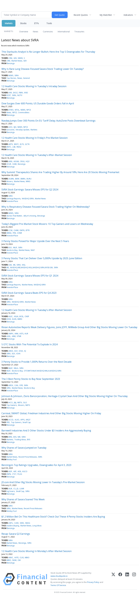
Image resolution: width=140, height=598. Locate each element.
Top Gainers (11, 405)
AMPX (11, 333)
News (35, 31)
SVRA (17, 75)
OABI (14, 164)
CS (14, 488)
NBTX (19, 402)
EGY (10, 247)
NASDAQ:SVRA (28, 198)
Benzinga (11, 63)
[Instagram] (134, 579)
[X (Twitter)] (113, 579)
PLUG (19, 474)
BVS (14, 437)
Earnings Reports (13, 198)
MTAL (17, 110)
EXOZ (15, 92)
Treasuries (79, 31)
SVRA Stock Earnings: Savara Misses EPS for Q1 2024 (29, 275)
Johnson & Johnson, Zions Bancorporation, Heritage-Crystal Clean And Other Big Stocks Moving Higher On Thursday (64, 396)
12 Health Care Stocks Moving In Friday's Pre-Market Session (34, 137)
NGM (14, 560)
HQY (28, 161)
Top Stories (11, 78)
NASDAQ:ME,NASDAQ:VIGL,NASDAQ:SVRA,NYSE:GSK (31, 267)
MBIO (27, 557)
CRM (10, 58)
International (64, 31)
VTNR (19, 336)
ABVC (11, 557)
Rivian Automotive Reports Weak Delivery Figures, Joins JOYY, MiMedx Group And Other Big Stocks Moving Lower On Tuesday (69, 327)
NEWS (20, 58)
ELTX (22, 144)
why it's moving (30, 216)
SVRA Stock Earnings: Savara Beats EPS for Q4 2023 (29, 292)
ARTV (11, 144)
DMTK (22, 230)
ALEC (11, 316)
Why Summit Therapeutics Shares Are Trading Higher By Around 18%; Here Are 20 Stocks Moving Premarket (60, 172)
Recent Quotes (81, 15)
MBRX (19, 319)
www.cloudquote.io (59, 576)
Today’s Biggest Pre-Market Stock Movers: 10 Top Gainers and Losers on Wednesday (47, 224)
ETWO (11, 110)
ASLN (16, 316)
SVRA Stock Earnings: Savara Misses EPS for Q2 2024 (29, 189)
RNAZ (19, 147)
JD (17, 488)
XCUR (8, 164)
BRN (10, 437)
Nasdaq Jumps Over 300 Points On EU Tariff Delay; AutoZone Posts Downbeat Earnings (48, 120)
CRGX (22, 161)
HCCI (11, 402)
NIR (19, 437)
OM (19, 560)
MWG (28, 181)
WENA (8, 233)
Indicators (128, 15)
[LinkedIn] (127, 579)
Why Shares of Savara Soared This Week (23, 499)
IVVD (26, 92)
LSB (13, 147)
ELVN (14, 319)
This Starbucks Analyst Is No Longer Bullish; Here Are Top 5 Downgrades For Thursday (48, 51)
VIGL (24, 265)
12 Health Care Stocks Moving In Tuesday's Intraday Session (33, 86)
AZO (10, 127)
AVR (10, 92)
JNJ (15, 402)
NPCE (28, 110)
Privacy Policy (93, 582)
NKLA (16, 368)
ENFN (8, 474)
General (26, 78)
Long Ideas (36, 525)
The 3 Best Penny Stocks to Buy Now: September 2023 (30, 379)
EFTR (28, 230)
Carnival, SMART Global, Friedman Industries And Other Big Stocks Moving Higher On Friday (51, 413)
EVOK (8, 319)
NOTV (19, 95)
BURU (29, 178)
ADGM (16, 161)
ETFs (36, 23)
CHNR (16, 230)
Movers (9, 181)
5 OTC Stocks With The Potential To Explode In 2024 (29, 344)
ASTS (21, 333)
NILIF (15, 247)
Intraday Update (22, 129)
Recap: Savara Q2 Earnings (15, 533)
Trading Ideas (20, 439)
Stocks (23, 23)
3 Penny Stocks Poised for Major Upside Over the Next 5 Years (35, 241)
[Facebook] (120, 579)
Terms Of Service (58, 585)
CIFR (21, 385)
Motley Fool (12, 459)
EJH (15, 127)
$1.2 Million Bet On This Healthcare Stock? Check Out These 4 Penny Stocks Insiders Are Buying (53, 516)
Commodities (23, 112)
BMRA (23, 178)
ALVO (17, 419)
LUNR (22, 488)
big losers (10, 491)
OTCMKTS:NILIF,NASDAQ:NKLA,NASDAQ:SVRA (42, 371)
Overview (23, 31)
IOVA (21, 351)
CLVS (22, 557)
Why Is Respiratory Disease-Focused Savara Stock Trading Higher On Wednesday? (45, 206)
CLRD (16, 523)
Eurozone (10, 129)
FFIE (14, 233)
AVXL (8, 336)
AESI (19, 471)
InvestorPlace (12, 201)
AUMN (11, 178)
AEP (14, 471)
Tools (49, 23)
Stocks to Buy (11, 250)
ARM (16, 333)
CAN (16, 385)
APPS (22, 419)
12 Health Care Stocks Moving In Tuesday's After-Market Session (36, 155)
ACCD (11, 419)
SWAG (27, 523)
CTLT (14, 474)
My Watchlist (106, 15)
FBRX (21, 92)
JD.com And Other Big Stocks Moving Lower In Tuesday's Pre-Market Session (43, 482)
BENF (17, 178)
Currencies (48, 31)
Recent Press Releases (28, 457)
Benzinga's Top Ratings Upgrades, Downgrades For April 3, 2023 (36, 465)
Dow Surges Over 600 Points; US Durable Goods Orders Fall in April (37, 103)
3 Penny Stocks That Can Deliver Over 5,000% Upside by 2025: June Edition (41, 258)
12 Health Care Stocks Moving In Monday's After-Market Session (36, 551)
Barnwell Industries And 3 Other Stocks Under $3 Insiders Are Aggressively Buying (46, 430)
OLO (25, 402)
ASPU (11, 523)
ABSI (10, 161)
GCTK (27, 144)
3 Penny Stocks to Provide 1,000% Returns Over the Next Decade (36, 361)
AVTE (16, 557)
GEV (15, 58)
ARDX (11, 351)
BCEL (21, 316)
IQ (25, 351)
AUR (26, 333)
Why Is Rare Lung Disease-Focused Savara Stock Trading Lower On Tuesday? (42, 69)
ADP (10, 471)
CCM (10, 230)
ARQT (28, 419)
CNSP (27, 316)
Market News (16, 61)
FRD (8, 422)
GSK (10, 265)
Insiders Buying (12, 525)
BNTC (16, 144)
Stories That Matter (14, 216)
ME (14, 265)
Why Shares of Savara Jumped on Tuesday (23, 447)
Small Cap (26, 422)
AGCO (24, 471)
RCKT (8, 95)
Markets (8, 23)
